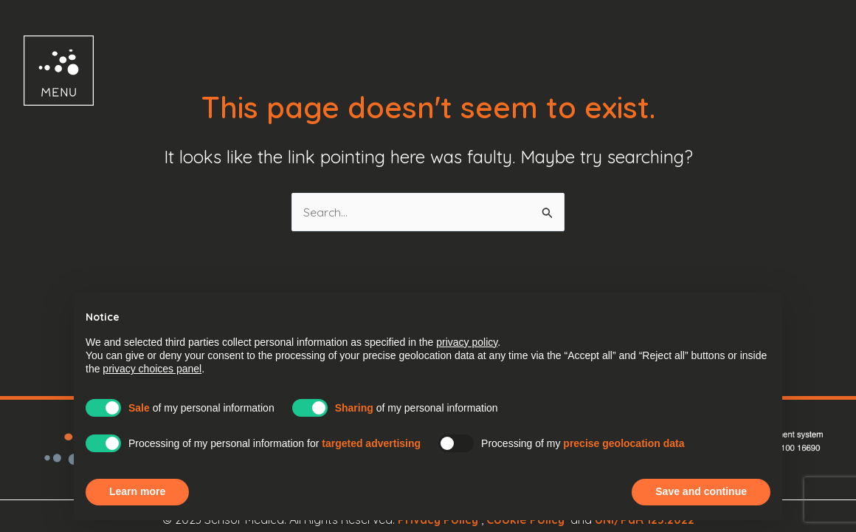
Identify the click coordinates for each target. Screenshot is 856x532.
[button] (45, 71)
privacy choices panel (152, 369)
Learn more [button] (137, 491)
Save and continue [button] (701, 491)
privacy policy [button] (466, 342)
